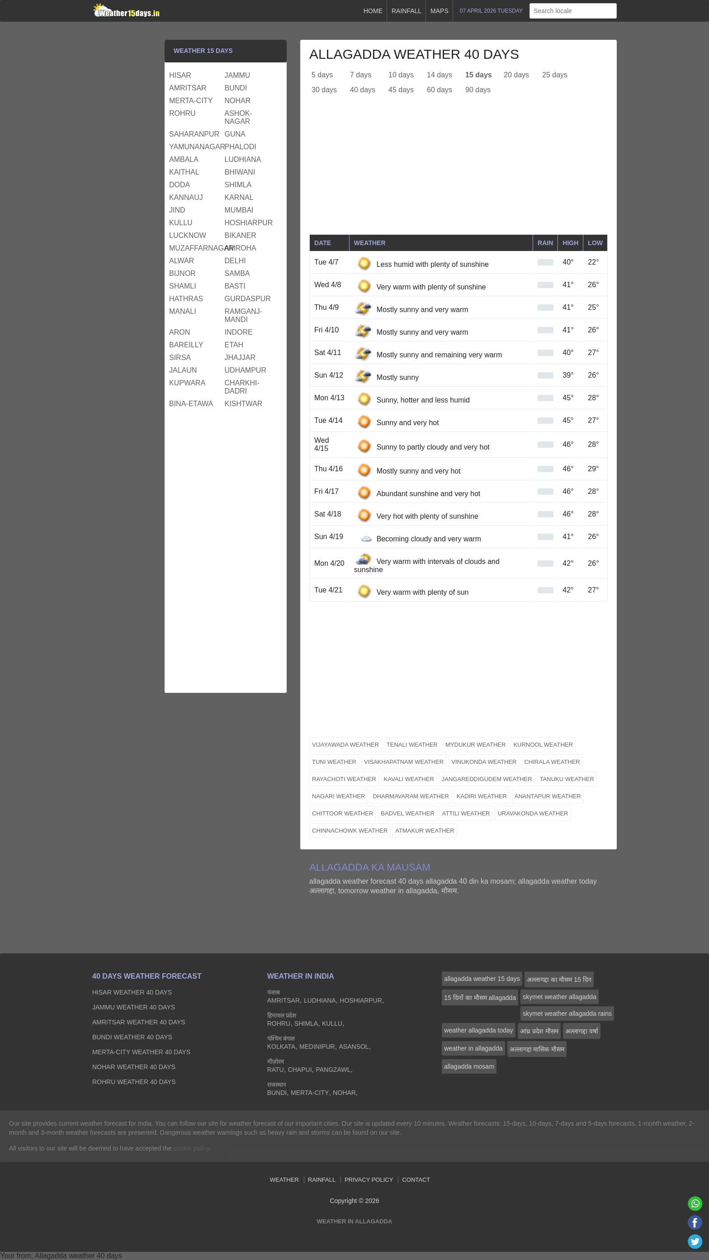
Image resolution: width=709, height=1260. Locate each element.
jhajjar (240, 357)
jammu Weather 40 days (133, 1007)
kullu (181, 223)
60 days (439, 90)
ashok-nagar (238, 117)
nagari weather (338, 796)
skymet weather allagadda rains (567, 1013)
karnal (239, 197)
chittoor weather (342, 813)
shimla (238, 185)
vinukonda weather (483, 761)
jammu (238, 75)
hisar (180, 75)
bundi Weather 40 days (132, 1037)
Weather (284, 1179)
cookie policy (191, 1148)
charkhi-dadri (242, 387)
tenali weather (412, 744)
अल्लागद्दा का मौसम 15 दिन (559, 979)
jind (177, 210)
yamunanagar (195, 147)
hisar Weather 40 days (132, 992)
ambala (184, 159)
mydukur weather (475, 744)
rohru (182, 113)
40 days (362, 90)
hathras (186, 299)
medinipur (317, 1046)
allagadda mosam (469, 1066)
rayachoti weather (344, 779)
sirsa (180, 357)
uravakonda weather (532, 813)
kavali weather (409, 779)
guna (235, 134)
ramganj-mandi (244, 315)
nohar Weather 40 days (133, 1067)
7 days (360, 75)
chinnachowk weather (350, 830)
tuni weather (334, 761)
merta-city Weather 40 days (141, 1052)
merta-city (191, 100)
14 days (439, 75)
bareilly (186, 345)
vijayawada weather (345, 744)
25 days (554, 75)
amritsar (188, 88)
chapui (300, 1069)
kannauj (186, 197)
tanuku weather (567, 779)
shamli (182, 286)
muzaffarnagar (195, 248)
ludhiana (243, 159)
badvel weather (407, 813)
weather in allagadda (473, 1048)
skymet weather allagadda (559, 996)
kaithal (184, 172)
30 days (324, 90)
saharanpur (194, 134)
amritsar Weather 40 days (138, 1022)
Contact (416, 1179)
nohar (238, 100)
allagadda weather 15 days (482, 978)
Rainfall (406, 10)
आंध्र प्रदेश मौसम (539, 1031)
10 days (401, 75)
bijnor (182, 273)
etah (234, 345)
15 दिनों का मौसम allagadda (480, 997)
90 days (478, 90)
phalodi (240, 147)
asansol (354, 1046)
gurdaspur (248, 299)
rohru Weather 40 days (134, 1081)
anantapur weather (548, 796)
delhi (235, 261)
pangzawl (333, 1069)
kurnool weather (542, 744)
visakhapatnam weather (404, 761)
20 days (516, 75)
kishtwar (244, 403)
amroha (240, 248)
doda (179, 185)
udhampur (245, 370)
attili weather (466, 813)
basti (235, 286)
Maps (439, 10)
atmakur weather (424, 830)
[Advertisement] (458, 171)
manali (182, 311)
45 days (401, 90)
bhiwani (240, 172)
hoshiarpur (249, 223)
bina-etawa (191, 403)
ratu (275, 1069)
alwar (181, 261)
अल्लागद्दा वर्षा (581, 1031)
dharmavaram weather (411, 796)
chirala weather (552, 761)
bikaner (240, 235)
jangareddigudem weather (487, 779)
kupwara (187, 383)
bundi (236, 88)
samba (237, 273)
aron (179, 332)
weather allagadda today (478, 1030)
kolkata (281, 1046)
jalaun (183, 370)
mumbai (239, 210)
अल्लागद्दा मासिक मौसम (537, 1049)
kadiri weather (482, 796)
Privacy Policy (369, 1179)
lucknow (187, 235)
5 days (322, 75)
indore (239, 332)
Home (373, 10)
